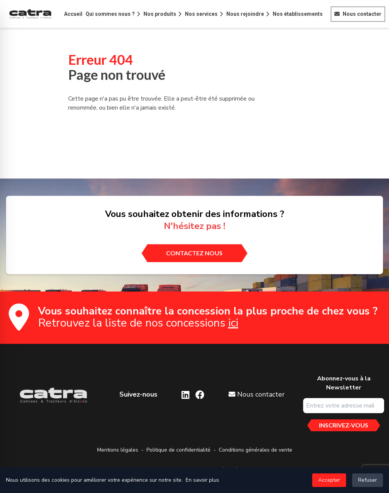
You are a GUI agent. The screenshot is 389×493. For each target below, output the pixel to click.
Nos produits (159, 14)
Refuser (367, 480)
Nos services (201, 14)
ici (233, 323)
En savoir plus (202, 480)
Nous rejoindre (245, 14)
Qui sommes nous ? (110, 14)
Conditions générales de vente (255, 449)
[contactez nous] (194, 253)
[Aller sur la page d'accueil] (53, 395)
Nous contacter (362, 14)
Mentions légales (117, 449)
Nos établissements (298, 14)
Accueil (73, 14)
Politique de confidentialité (178, 449)
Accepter (329, 480)
